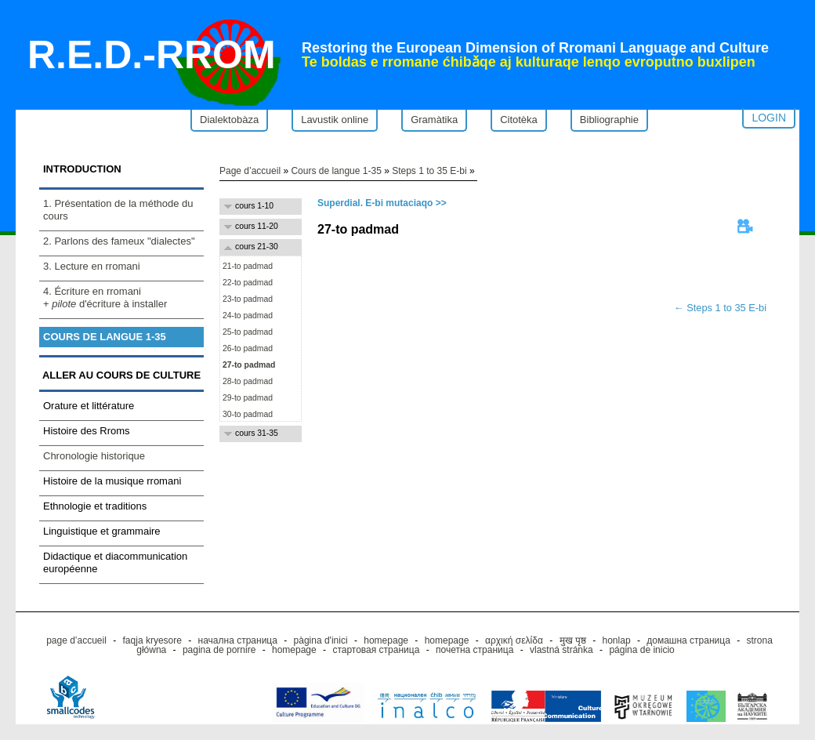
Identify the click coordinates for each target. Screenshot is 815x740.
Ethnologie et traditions (95, 506)
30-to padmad (246, 414)
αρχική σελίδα (514, 640)
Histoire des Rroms (86, 431)
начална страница (237, 640)
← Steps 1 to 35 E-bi (720, 308)
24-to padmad (246, 315)
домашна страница (688, 640)
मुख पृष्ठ (573, 640)
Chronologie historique (94, 456)
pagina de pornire (219, 649)
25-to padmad (246, 332)
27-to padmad (247, 365)
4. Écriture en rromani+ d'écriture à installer (105, 297)
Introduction (82, 169)
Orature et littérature (88, 406)
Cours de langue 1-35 (104, 337)
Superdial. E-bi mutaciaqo (375, 203)
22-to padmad (246, 282)
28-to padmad (246, 381)
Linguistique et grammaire (102, 531)
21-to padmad (246, 266)
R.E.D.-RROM (151, 55)
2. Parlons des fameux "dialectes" (119, 241)
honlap (617, 640)
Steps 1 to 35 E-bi (429, 170)
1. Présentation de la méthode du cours (118, 210)
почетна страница (474, 649)
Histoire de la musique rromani (112, 481)
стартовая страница (375, 649)
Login (769, 117)
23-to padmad (246, 299)
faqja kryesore (152, 640)
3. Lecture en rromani (91, 266)
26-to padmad (246, 348)
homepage (386, 640)
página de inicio (641, 649)
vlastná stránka (561, 649)
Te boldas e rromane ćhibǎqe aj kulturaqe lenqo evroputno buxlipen (528, 62)
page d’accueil (76, 640)
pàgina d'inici (321, 640)
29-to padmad (246, 398)
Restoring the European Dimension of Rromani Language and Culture (535, 48)
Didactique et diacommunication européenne (115, 562)
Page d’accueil (250, 170)
